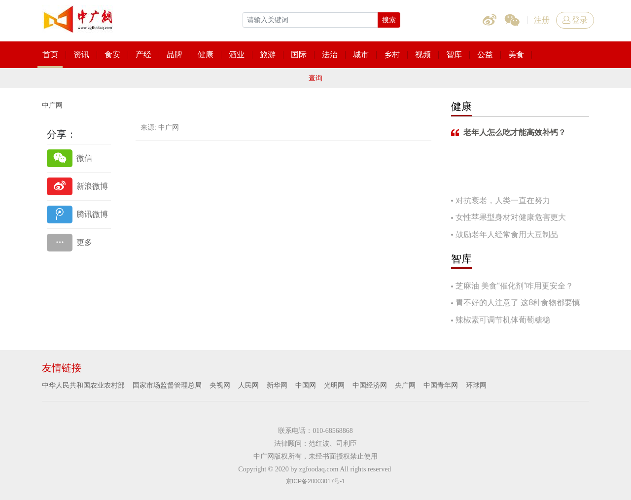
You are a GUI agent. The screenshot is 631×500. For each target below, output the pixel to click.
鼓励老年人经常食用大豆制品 (507, 234)
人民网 (248, 385)
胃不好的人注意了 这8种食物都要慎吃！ (515, 303)
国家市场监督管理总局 (167, 385)
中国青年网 (440, 385)
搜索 (389, 20)
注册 (542, 20)
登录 (575, 20)
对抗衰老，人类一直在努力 (503, 200)
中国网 (305, 385)
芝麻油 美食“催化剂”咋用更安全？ (514, 286)
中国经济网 (369, 385)
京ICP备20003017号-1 (315, 481)
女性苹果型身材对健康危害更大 (511, 217)
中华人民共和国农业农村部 (83, 385)
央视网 (220, 385)
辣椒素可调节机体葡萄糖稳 (503, 320)
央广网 (405, 385)
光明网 (334, 385)
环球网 (476, 385)
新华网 (277, 385)
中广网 (52, 105)
